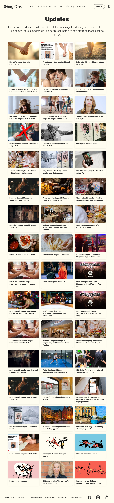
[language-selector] (109, 6)
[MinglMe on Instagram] (98, 497)
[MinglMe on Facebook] (89, 497)
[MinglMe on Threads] (106, 497)
